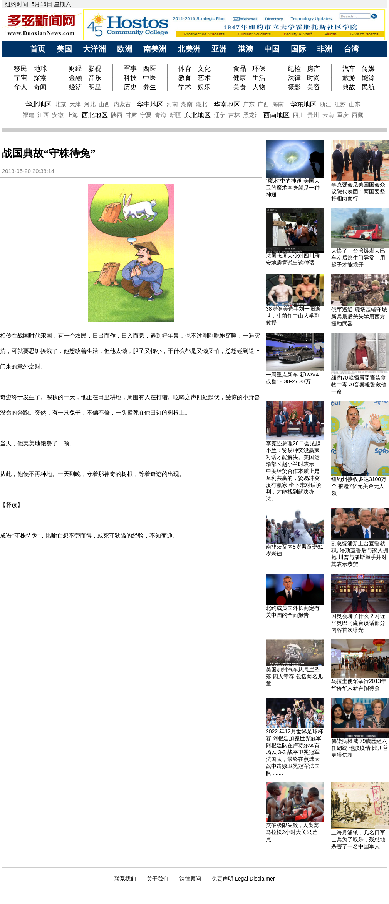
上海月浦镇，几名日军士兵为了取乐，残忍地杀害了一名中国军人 (358, 839)
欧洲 (124, 49)
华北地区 (38, 104)
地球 (40, 68)
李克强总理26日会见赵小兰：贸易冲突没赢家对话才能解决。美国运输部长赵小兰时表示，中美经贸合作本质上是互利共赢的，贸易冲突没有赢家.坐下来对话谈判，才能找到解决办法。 (293, 471)
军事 (130, 68)
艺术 (204, 78)
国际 (298, 49)
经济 (75, 87)
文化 (204, 68)
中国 (272, 49)
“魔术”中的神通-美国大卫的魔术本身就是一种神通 (293, 188)
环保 (258, 68)
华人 (20, 87)
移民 (21, 68)
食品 (239, 68)
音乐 (94, 78)
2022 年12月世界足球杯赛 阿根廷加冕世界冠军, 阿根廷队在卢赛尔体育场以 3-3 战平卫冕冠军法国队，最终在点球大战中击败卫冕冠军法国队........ (294, 752)
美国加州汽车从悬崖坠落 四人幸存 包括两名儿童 (294, 676)
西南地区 (276, 115)
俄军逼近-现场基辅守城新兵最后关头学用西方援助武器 (359, 316)
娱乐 (204, 87)
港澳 (245, 49)
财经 (75, 68)
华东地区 (303, 104)
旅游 (348, 78)
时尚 (313, 78)
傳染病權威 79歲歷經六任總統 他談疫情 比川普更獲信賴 (359, 748)
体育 (184, 68)
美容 (313, 87)
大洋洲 (94, 49)
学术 (184, 87)
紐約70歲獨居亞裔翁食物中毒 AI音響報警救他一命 (358, 385)
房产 (313, 68)
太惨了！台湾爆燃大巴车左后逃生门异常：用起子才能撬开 (358, 258)
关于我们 (157, 879)
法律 (294, 78)
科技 (130, 78)
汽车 (348, 68)
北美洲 (189, 49)
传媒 (368, 68)
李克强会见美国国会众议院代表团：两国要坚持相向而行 (358, 191)
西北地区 (95, 115)
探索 (40, 78)
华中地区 (150, 104)
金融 (75, 78)
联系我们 (125, 879)
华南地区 (227, 104)
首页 (37, 49)
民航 (368, 87)
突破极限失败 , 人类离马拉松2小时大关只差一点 (294, 832)
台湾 (351, 49)
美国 (64, 49)
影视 (94, 68)
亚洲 (219, 49)
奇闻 (40, 87)
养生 (149, 87)
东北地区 (197, 115)
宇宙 (20, 78)
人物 (258, 87)
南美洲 (154, 49)
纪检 (294, 68)
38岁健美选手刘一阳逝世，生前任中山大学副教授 (293, 316)
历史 (130, 87)
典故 (348, 87)
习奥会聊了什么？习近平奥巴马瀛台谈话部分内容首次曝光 (358, 623)
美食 (239, 87)
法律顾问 (190, 879)
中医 (149, 78)
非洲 (324, 49)
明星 (94, 87)
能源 (368, 78)
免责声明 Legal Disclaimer (243, 879)
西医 (149, 68)
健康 (239, 78)
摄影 (294, 87)
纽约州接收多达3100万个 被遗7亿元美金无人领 (358, 486)
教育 (184, 78)
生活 (258, 78)
